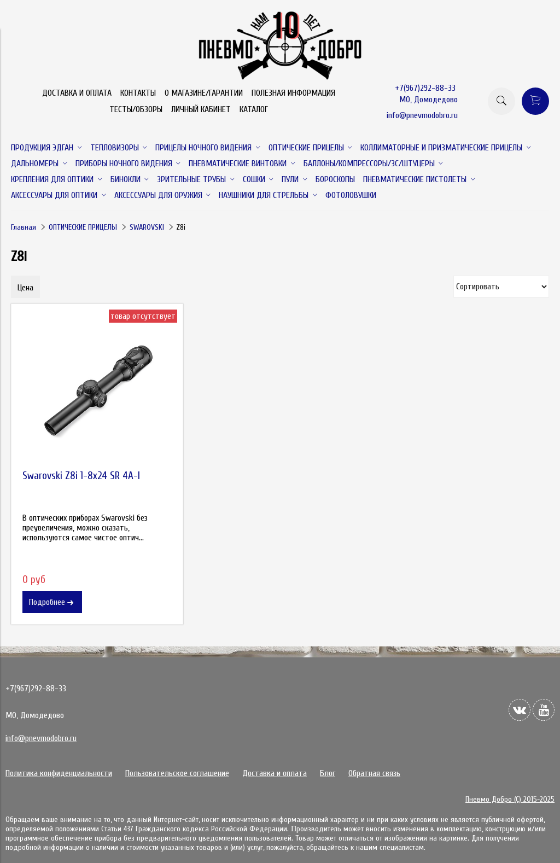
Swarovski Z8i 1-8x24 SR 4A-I (81, 476)
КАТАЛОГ (254, 109)
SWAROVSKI (147, 227)
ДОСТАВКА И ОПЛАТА (77, 93)
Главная (23, 227)
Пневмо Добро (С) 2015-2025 (510, 799)
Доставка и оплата (274, 773)
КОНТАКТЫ (138, 93)
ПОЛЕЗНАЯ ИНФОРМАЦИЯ (293, 93)
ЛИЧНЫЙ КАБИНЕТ (201, 109)
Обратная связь (374, 773)
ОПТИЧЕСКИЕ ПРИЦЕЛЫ (83, 227)
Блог (327, 773)
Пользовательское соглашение (177, 773)
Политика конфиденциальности (58, 773)
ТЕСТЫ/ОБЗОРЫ (135, 109)
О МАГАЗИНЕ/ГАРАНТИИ (204, 93)
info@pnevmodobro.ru (422, 115)
